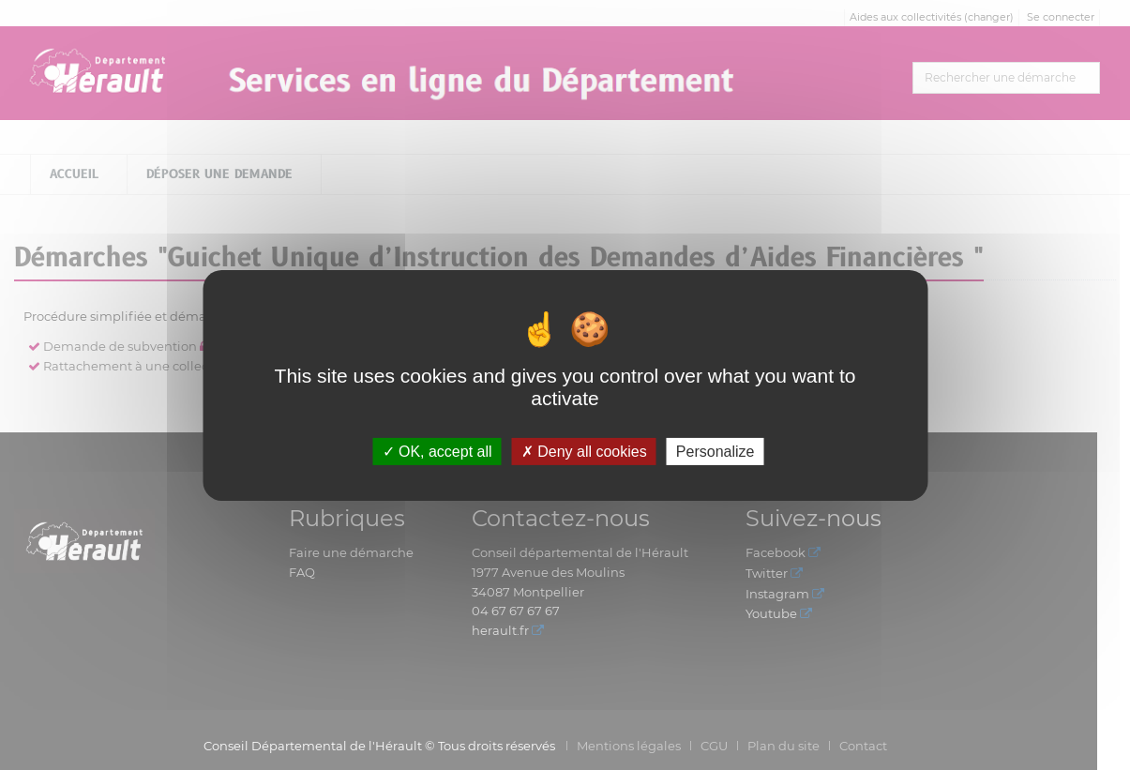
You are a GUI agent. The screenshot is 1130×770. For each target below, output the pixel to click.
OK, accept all (437, 451)
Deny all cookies (584, 451)
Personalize (715, 451)
